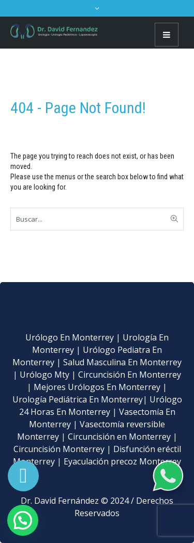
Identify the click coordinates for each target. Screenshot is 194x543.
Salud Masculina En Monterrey (122, 362)
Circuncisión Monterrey (59, 449)
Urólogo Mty (44, 374)
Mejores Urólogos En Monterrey (97, 387)
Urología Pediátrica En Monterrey (77, 399)
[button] (22, 520)
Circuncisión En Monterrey (129, 374)
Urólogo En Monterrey (69, 337)
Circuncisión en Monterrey (119, 436)
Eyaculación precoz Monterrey (122, 461)
